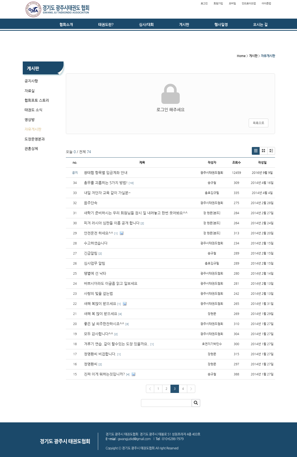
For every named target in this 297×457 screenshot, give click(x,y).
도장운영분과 (35, 139)
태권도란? (106, 24)
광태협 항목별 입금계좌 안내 (105, 173)
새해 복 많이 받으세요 (100, 314)
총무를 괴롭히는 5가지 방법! (106, 183)
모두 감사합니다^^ (98, 334)
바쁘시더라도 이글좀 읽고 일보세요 (110, 283)
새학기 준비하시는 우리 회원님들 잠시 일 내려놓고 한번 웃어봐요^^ (135, 213)
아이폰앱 (266, 3)
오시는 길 (260, 24)
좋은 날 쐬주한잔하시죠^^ (104, 324)
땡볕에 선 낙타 (95, 273)
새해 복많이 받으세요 (100, 303)
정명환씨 (90, 364)
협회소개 (66, 24)
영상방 (30, 120)
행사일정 (221, 24)
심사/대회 (146, 24)
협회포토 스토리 (37, 100)
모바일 (232, 3)
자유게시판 (33, 129)
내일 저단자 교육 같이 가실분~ (107, 193)
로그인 (204, 3)
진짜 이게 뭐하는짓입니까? (104, 374)
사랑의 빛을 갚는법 (98, 293)
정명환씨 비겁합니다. (100, 354)
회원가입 (218, 3)
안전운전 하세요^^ (98, 233)
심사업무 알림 (94, 263)
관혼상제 (31, 148)
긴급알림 (90, 253)
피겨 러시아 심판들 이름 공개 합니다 (111, 223)
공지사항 (31, 81)
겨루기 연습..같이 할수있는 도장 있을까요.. (116, 344)
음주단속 (90, 203)
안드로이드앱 (249, 3)
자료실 (30, 91)
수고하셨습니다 (95, 243)
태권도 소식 (33, 110)
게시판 (184, 24)
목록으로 (258, 123)
